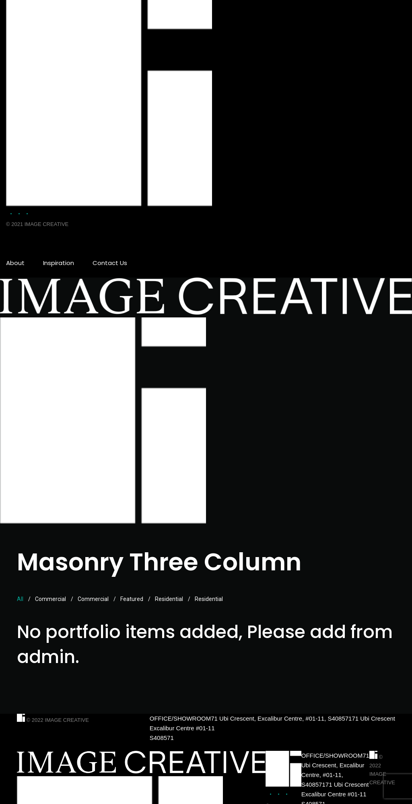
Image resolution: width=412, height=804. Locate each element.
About (15, 263)
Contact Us (110, 263)
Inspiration (58, 263)
